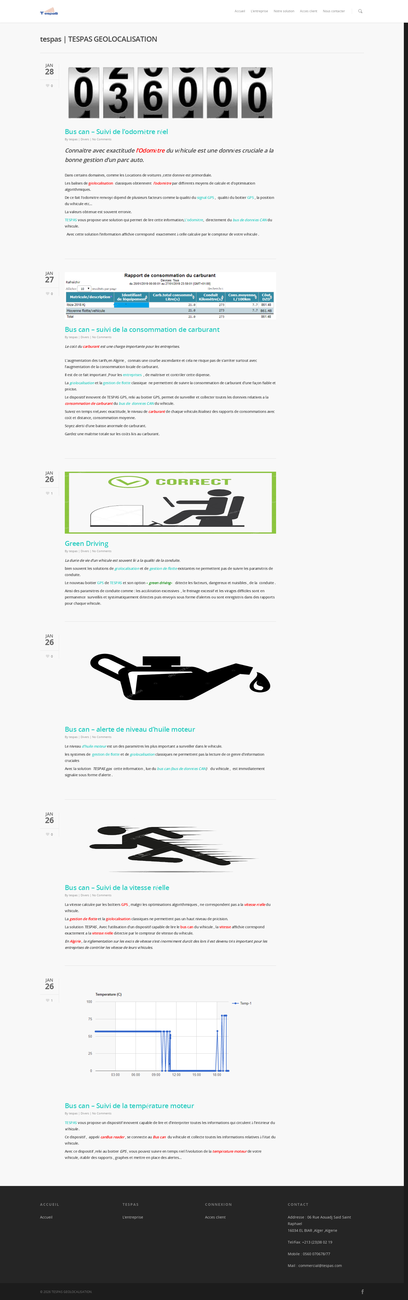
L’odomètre (193, 219)
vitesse (225, 926)
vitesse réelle (254, 904)
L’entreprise (259, 11)
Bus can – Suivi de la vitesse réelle (117, 887)
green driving (160, 582)
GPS (250, 197)
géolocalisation (142, 754)
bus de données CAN (250, 219)
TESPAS (71, 1122)
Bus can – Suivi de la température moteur (129, 1105)
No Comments (101, 139)
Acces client (308, 11)
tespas (73, 139)
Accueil (240, 11)
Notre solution (284, 11)
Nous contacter (334, 11)
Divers (85, 139)
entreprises (133, 374)
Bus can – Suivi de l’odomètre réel (116, 131)
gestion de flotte (105, 754)
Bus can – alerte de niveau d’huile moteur (130, 729)
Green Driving (86, 543)
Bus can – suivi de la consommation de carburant (142, 329)
